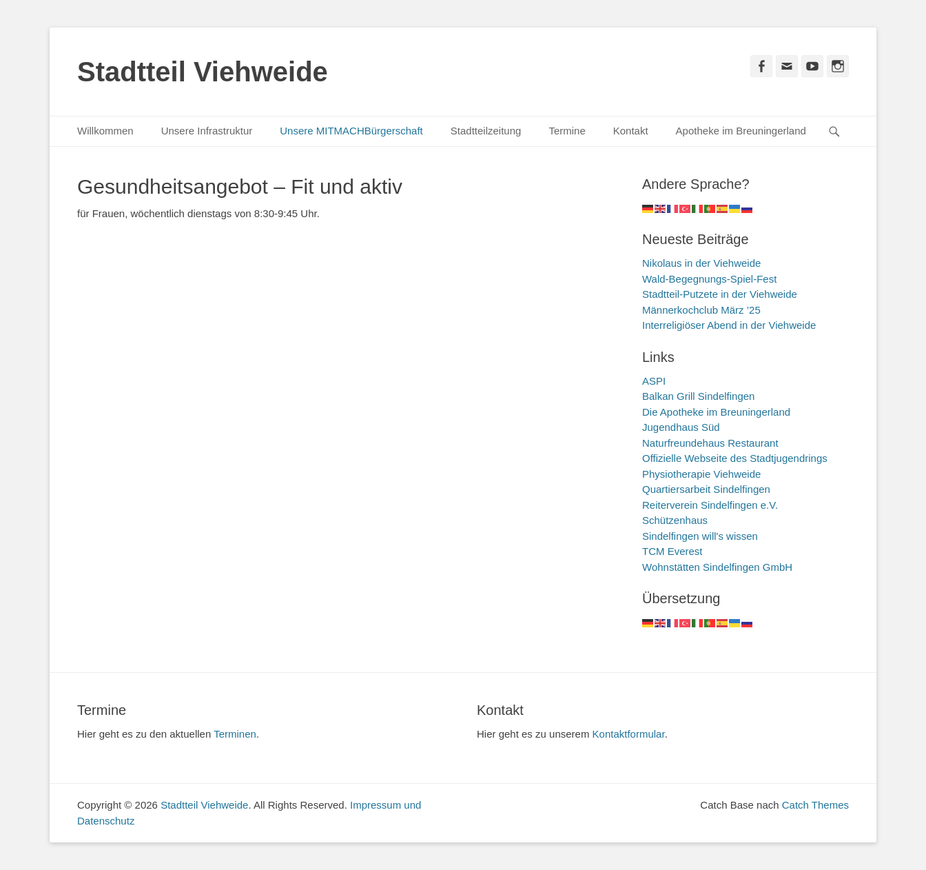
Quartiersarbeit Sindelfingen (706, 489)
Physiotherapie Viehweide (701, 474)
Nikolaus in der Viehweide (701, 263)
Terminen (235, 734)
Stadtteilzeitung (486, 130)
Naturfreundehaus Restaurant (710, 443)
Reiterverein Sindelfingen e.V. (710, 505)
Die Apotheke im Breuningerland (716, 412)
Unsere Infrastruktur (207, 130)
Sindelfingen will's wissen (700, 536)
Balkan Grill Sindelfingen (698, 396)
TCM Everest (672, 551)
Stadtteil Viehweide (202, 72)
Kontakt (630, 130)
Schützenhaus (675, 520)
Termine (566, 130)
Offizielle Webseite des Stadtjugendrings (734, 458)
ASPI (654, 381)
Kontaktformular (629, 734)
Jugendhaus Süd (681, 427)
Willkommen (105, 130)
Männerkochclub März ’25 (701, 310)
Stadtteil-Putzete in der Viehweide (719, 294)
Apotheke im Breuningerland (741, 130)
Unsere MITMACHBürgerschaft (351, 130)
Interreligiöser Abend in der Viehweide (729, 325)
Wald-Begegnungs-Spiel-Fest (709, 279)
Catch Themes (815, 805)
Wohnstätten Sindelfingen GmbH (717, 567)
